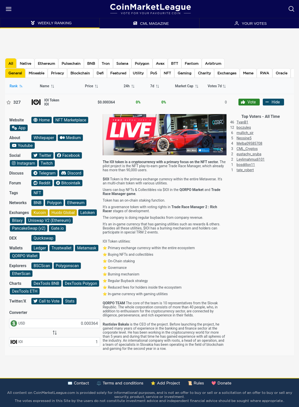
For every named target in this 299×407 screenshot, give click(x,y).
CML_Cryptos (247, 149)
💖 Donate (221, 383)
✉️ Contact (78, 383)
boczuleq (244, 127)
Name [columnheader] (47, 86)
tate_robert (245, 170)
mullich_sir (245, 133)
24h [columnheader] (129, 86)
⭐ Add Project (165, 383)
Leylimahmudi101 (251, 159)
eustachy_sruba (249, 154)
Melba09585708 (249, 143)
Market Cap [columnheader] (187, 86)
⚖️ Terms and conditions (120, 383)
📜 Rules (196, 383)
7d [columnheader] (155, 86)
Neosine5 (244, 138)
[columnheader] (217, 86)
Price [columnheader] (92, 86)
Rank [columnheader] (16, 86)
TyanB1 (242, 122)
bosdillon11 (246, 165)
